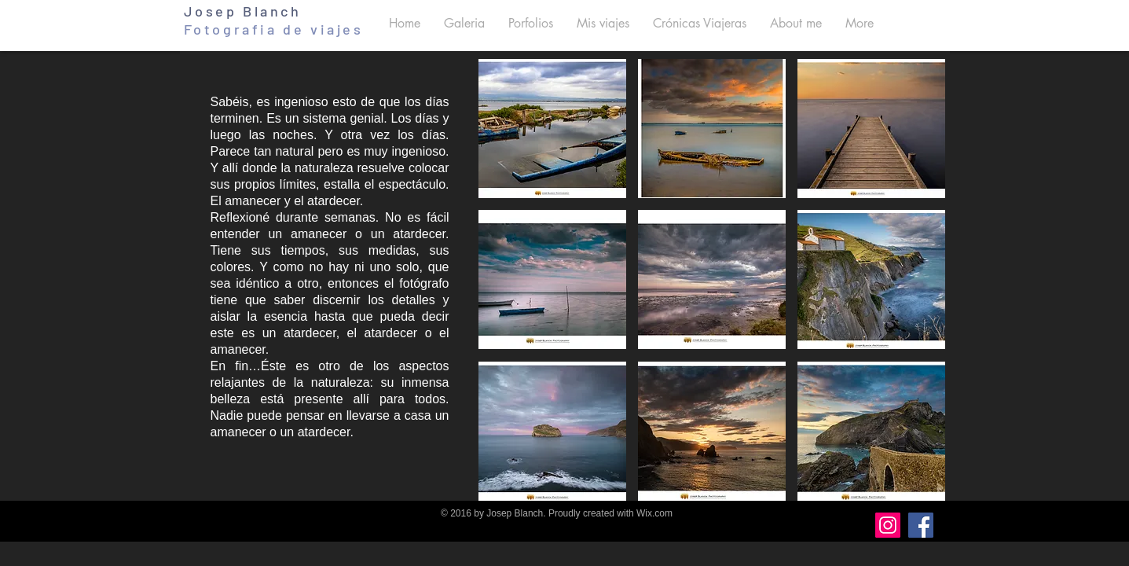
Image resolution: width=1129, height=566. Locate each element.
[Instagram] (887, 525)
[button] (464, 23)
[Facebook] (920, 525)
